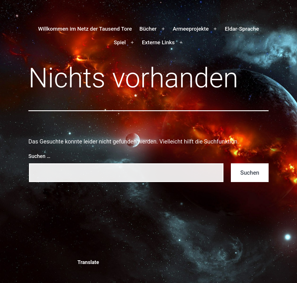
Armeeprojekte (191, 29)
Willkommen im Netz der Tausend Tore (85, 29)
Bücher (148, 29)
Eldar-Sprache (242, 29)
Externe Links (158, 42)
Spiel (120, 42)
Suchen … (39, 156)
